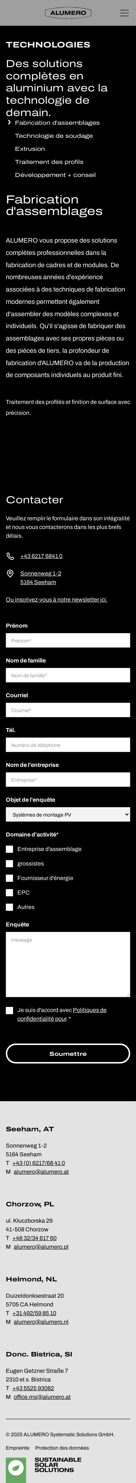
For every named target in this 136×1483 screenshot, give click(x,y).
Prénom (17, 626)
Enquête (17, 924)
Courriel (17, 695)
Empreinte (17, 1448)
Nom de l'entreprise (32, 765)
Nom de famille (26, 660)
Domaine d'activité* (32, 834)
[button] (123, 13)
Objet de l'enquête (30, 800)
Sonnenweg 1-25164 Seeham (40, 577)
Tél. (11, 730)
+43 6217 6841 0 (41, 556)
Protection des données (62, 1448)
